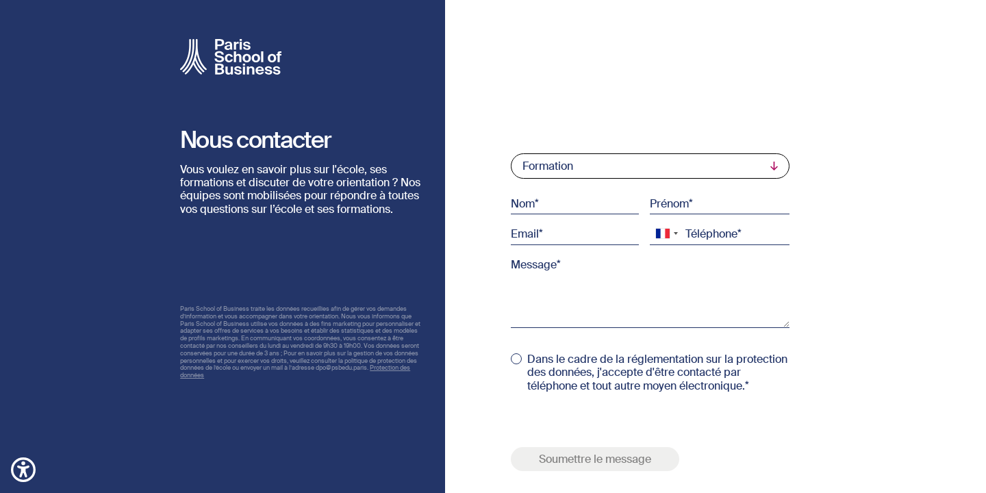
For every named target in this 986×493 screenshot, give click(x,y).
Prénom (669, 203)
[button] (23, 469)
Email (525, 233)
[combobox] (666, 233)
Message (534, 263)
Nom (523, 203)
